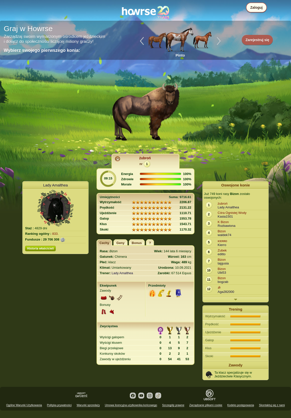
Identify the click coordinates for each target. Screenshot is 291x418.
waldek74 (224, 235)
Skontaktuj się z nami (272, 405)
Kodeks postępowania (240, 405)
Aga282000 (226, 292)
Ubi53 (222, 272)
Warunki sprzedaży (88, 405)
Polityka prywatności (59, 405)
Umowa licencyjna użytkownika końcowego (131, 405)
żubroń (145, 158)
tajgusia (223, 263)
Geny (120, 243)
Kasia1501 (225, 216)
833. (55, 234)
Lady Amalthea (55, 185)
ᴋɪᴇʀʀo (222, 241)
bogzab (223, 282)
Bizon (222, 231)
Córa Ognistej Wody (232, 213)
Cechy (104, 243)
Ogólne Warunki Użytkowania (24, 405)
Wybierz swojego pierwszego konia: (42, 50)
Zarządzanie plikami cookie (205, 405)
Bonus (137, 243)
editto (222, 254)
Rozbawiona (227, 226)
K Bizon (223, 222)
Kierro (222, 245)
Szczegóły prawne (173, 405)
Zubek (222, 250)
